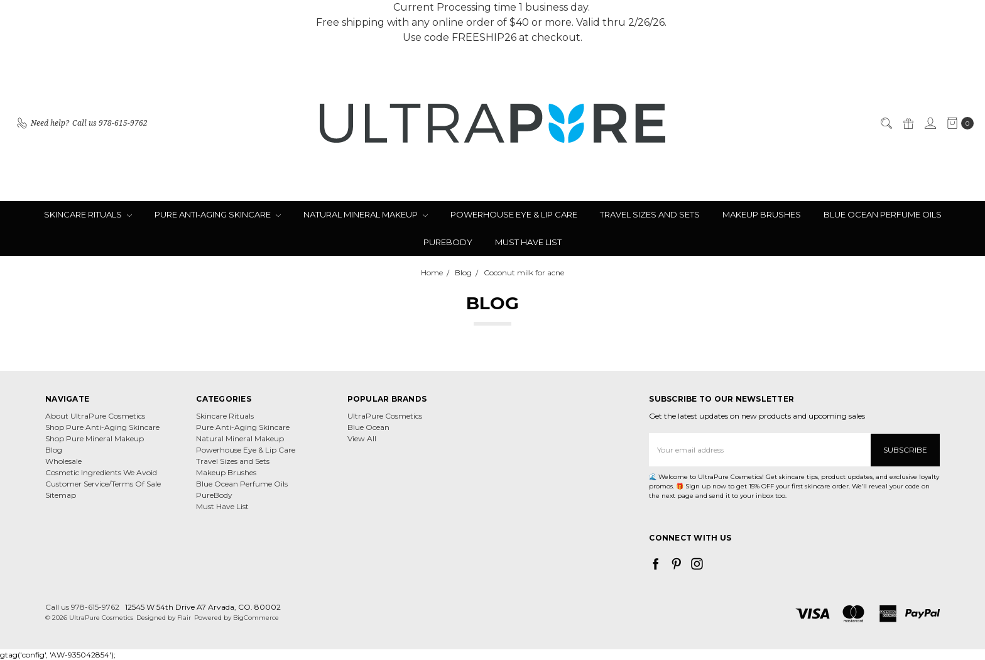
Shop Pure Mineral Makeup (94, 438)
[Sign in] (930, 123)
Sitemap (60, 495)
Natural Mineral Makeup (365, 214)
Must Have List (528, 242)
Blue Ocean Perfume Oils (883, 214)
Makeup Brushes (761, 214)
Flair (184, 617)
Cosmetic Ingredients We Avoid (101, 472)
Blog (53, 449)
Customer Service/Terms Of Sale (103, 483)
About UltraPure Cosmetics (95, 416)
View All (361, 438)
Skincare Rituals (88, 214)
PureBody (447, 242)
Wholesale (63, 461)
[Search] (886, 123)
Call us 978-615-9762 (82, 606)
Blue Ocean (368, 427)
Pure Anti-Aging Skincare (218, 214)
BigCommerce (256, 617)
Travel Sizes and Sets (650, 214)
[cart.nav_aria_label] (958, 123)
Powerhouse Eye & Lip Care (513, 214)
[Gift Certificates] (908, 123)
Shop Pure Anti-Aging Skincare (102, 427)
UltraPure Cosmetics (384, 416)
